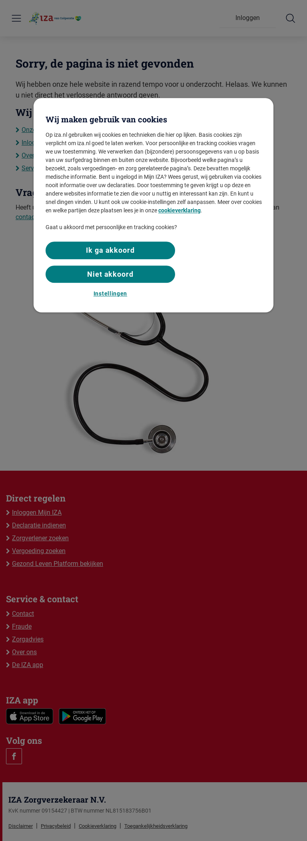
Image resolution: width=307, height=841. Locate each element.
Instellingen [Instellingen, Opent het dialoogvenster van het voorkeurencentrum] (110, 293)
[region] (153, 205)
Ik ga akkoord (110, 250)
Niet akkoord (110, 274)
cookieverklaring (179, 211)
